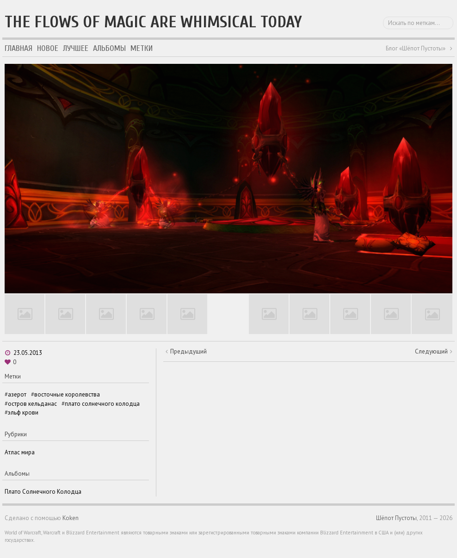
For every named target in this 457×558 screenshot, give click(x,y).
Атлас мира (20, 452)
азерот (17, 394)
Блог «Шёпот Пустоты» (415, 48)
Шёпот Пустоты (396, 518)
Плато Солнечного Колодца (43, 492)
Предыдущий (188, 351)
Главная (18, 48)
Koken (70, 518)
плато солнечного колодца (102, 404)
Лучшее (75, 48)
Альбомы (109, 48)
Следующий (431, 351)
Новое (47, 48)
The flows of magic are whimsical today (153, 21)
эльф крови (23, 412)
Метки (141, 48)
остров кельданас (32, 404)
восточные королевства (67, 394)
